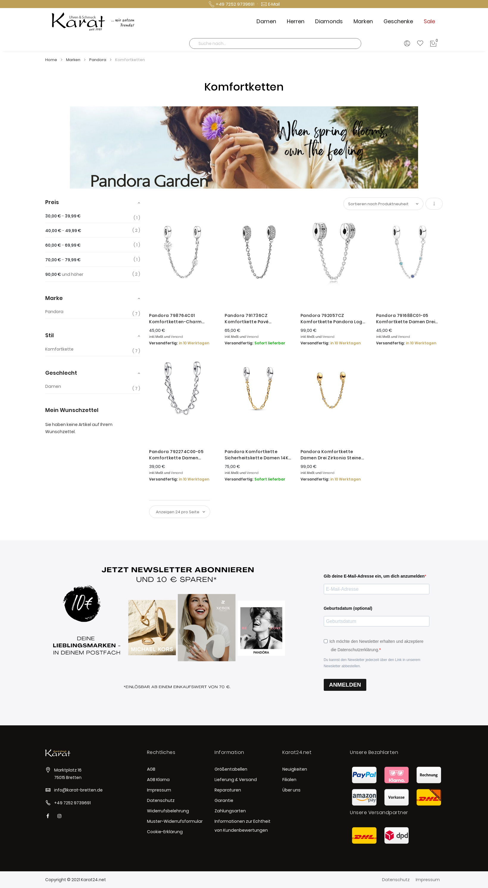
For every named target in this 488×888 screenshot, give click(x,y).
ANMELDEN (345, 685)
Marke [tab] (54, 298)
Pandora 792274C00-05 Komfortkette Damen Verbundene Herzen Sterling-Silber (182, 455)
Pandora (98, 60)
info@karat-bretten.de (78, 790)
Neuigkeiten (294, 769)
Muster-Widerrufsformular (175, 821)
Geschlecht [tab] (61, 373)
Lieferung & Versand (236, 780)
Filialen (289, 780)
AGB (151, 769)
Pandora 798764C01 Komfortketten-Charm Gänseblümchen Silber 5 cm (181, 318)
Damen (53, 386)
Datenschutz (161, 800)
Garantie (224, 800)
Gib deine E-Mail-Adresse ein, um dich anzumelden (374, 576)
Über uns (291, 790)
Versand (177, 337)
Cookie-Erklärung (165, 832)
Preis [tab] (52, 202)
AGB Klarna (158, 780)
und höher (64, 274)
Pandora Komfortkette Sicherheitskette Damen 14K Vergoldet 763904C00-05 (256, 455)
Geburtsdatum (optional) (348, 608)
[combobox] (275, 43)
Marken (73, 60)
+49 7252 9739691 (72, 803)
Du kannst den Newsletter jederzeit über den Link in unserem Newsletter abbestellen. (372, 663)
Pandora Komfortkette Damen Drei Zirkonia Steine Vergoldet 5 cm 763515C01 (331, 455)
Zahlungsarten (230, 811)
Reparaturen (228, 790)
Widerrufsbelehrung (168, 811)
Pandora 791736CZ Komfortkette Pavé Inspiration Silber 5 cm (250, 318)
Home (51, 60)
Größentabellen (231, 769)
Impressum (159, 790)
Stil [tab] (49, 335)
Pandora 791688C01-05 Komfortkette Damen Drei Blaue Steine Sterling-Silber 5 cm (409, 318)
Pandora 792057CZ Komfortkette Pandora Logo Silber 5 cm (333, 318)
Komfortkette (59, 349)
